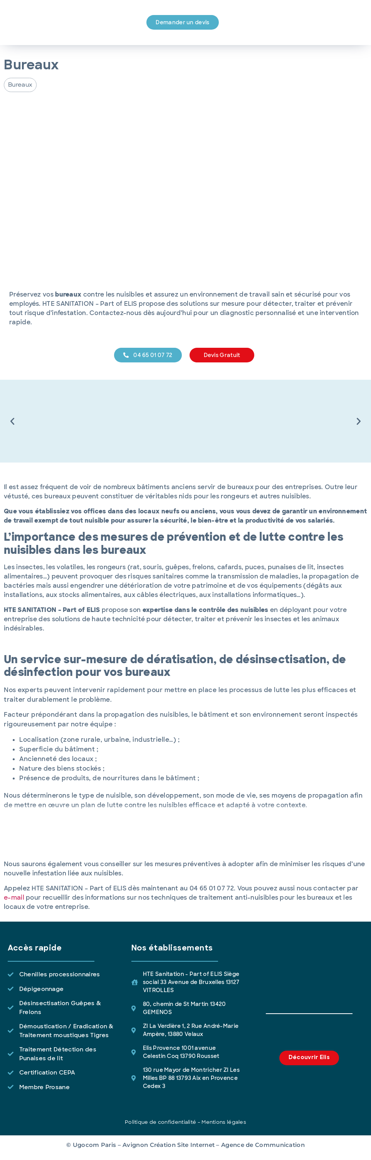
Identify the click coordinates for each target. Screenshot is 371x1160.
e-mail (14, 897)
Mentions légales (223, 1122)
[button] (20, 85)
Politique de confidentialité (160, 1122)
